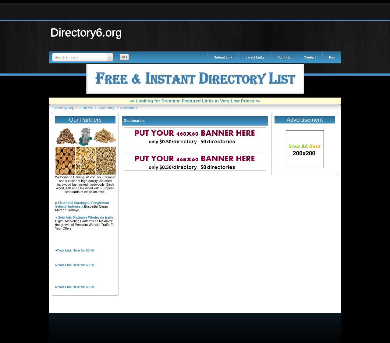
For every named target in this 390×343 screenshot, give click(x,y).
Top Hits (284, 57)
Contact (310, 57)
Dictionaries (128, 108)
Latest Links (255, 57)
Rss (332, 57)
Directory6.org (86, 32)
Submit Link (223, 57)
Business (87, 108)
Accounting (106, 108)
